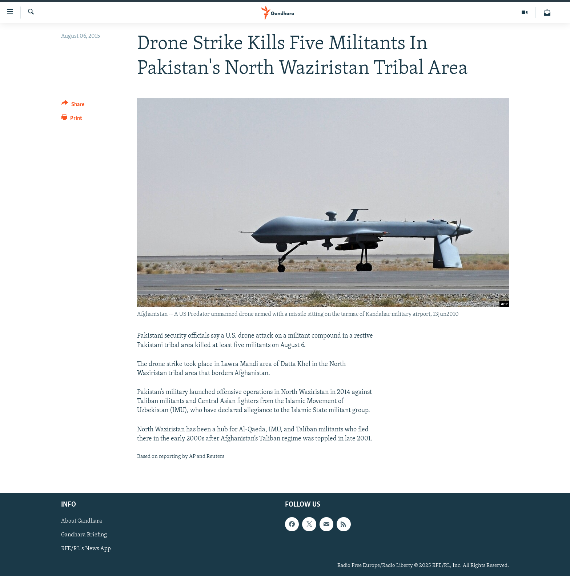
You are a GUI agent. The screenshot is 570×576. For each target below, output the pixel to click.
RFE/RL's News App (86, 549)
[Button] (72, 105)
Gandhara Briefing (84, 535)
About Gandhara (81, 521)
